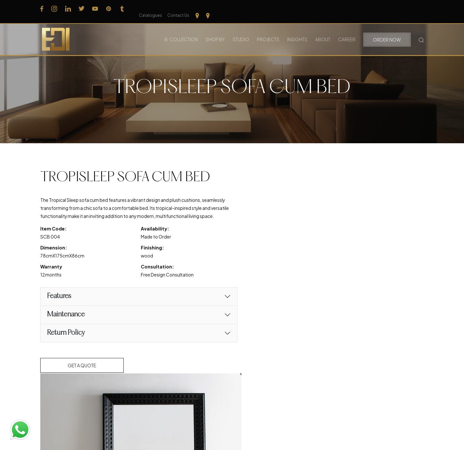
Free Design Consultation (161, 283)
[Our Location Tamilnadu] (410, 8)
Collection (183, 32)
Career (346, 32)
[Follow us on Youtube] (95, 8)
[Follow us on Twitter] (81, 8)
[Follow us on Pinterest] (108, 8)
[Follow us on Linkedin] (68, 8)
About (322, 32)
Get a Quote (82, 374)
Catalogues (363, 8)
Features (59, 305)
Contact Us (391, 8)
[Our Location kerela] (421, 8)
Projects (268, 32)
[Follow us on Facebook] (42, 8)
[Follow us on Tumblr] (122, 8)
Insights (297, 32)
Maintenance (66, 323)
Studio (241, 32)
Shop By (215, 32)
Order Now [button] (387, 32)
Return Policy (66, 342)
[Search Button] (421, 32)
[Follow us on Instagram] (54, 8)
